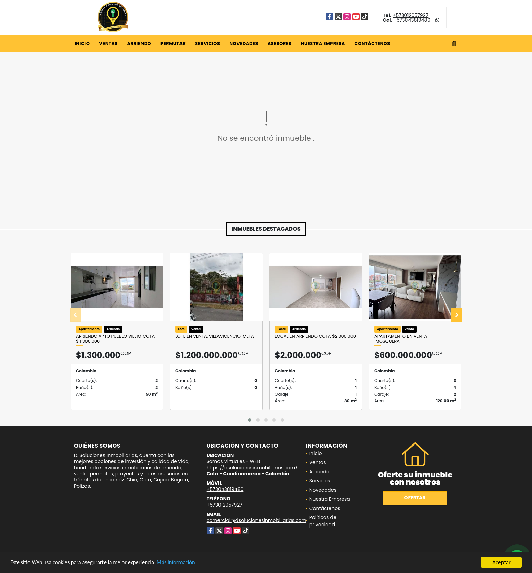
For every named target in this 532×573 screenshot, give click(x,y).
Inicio (82, 43)
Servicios (207, 43)
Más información (181, 563)
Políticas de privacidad (323, 521)
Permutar (173, 43)
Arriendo (139, 43)
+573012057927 (410, 15)
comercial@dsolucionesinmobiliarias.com (256, 520)
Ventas (108, 43)
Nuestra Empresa (323, 43)
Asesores (279, 43)
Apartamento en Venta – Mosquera (402, 339)
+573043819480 (411, 20)
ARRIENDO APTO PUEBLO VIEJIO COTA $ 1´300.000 (115, 339)
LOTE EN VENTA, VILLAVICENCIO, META (214, 336)
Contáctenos (372, 43)
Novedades (243, 43)
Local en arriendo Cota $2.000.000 (315, 336)
